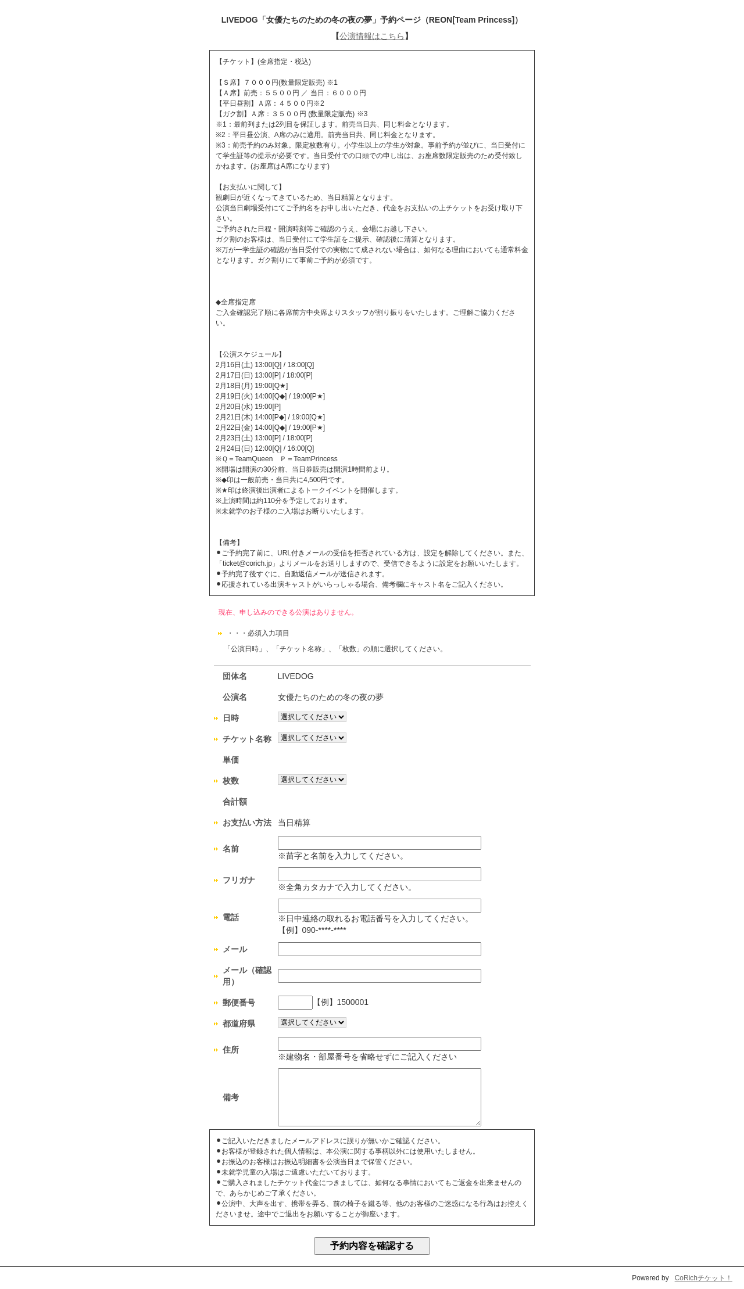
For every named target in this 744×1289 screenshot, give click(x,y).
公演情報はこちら (372, 36)
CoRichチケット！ (703, 1278)
